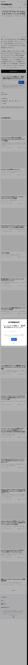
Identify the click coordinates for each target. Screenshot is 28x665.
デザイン (20, 7)
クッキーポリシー (19, 613)
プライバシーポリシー (11, 613)
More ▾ (13, 590)
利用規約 (21, 85)
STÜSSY (10, 41)
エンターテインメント (5, 343)
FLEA (22, 107)
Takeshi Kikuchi (4, 94)
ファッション (3, 7)
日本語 (13, 617)
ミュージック (3, 285)
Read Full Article (13, 71)
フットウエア (10, 7)
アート (15, 7)
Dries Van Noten (9, 43)
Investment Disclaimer (13, 615)
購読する (21, 82)
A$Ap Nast (17, 107)
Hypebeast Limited (7, 610)
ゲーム (2, 467)
